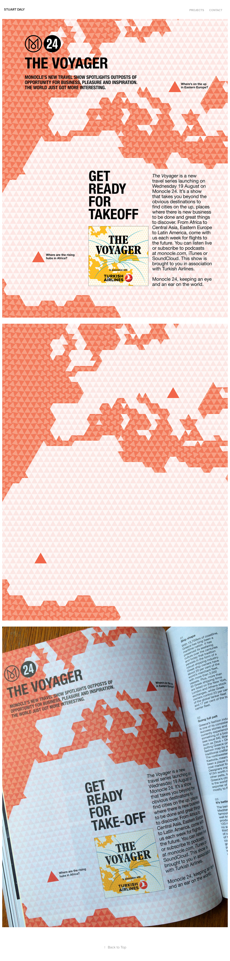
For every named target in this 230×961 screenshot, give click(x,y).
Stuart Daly (14, 9)
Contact (215, 10)
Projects (196, 10)
